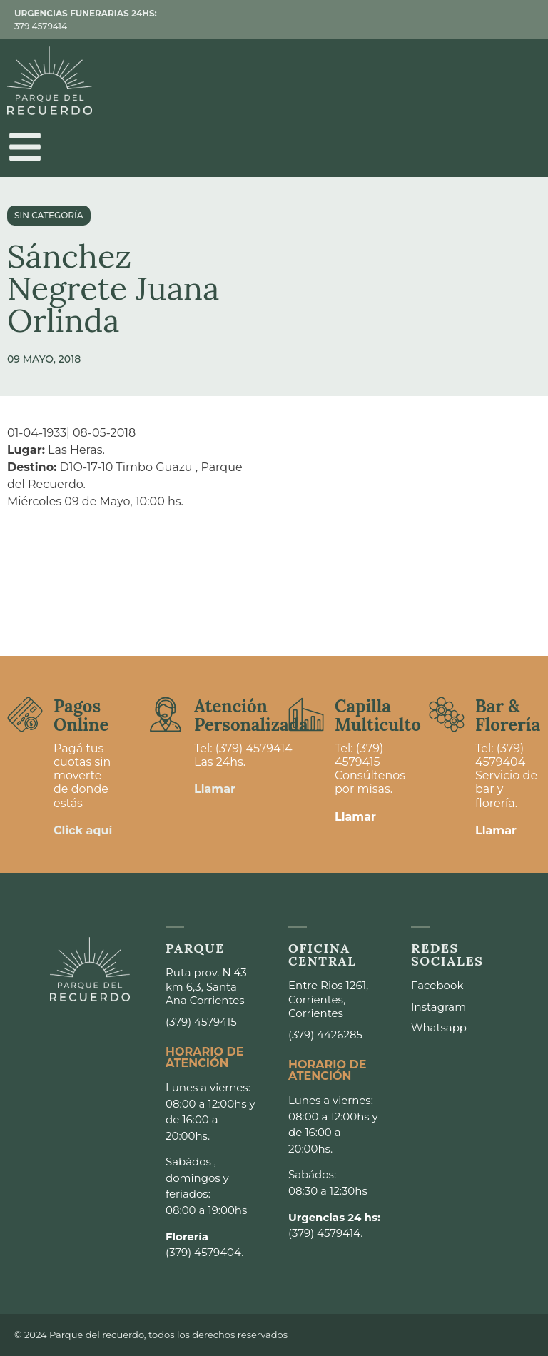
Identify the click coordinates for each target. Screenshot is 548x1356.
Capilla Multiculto (378, 715)
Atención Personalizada (251, 715)
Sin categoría (48, 215)
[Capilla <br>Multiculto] (306, 714)
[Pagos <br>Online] (25, 714)
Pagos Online (81, 715)
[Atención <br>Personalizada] (165, 714)
